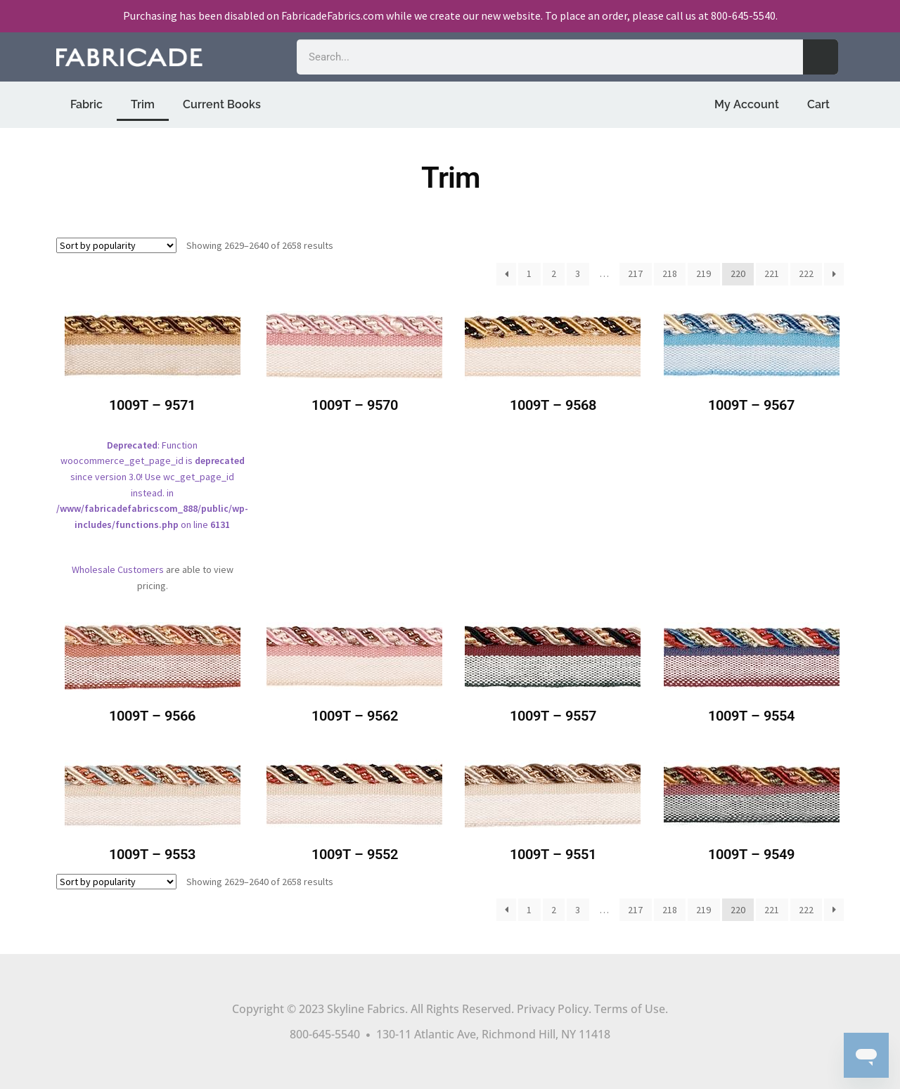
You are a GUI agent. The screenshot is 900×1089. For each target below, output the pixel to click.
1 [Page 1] (529, 273)
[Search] (820, 57)
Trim (143, 104)
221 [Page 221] (771, 273)
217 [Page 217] (635, 273)
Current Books (222, 104)
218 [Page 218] (669, 273)
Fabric (86, 104)
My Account (746, 104)
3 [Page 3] (577, 273)
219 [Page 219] (703, 273)
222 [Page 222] (806, 273)
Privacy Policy (553, 1009)
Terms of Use (629, 1009)
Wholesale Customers (118, 569)
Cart (818, 104)
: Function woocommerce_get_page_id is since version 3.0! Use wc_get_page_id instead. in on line (152, 430)
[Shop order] (116, 245)
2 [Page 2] (553, 273)
